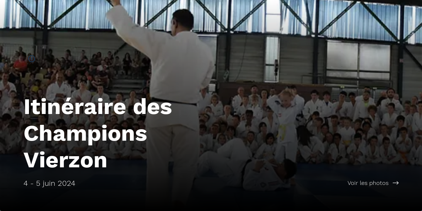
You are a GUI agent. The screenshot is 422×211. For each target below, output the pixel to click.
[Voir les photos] (316, 183)
